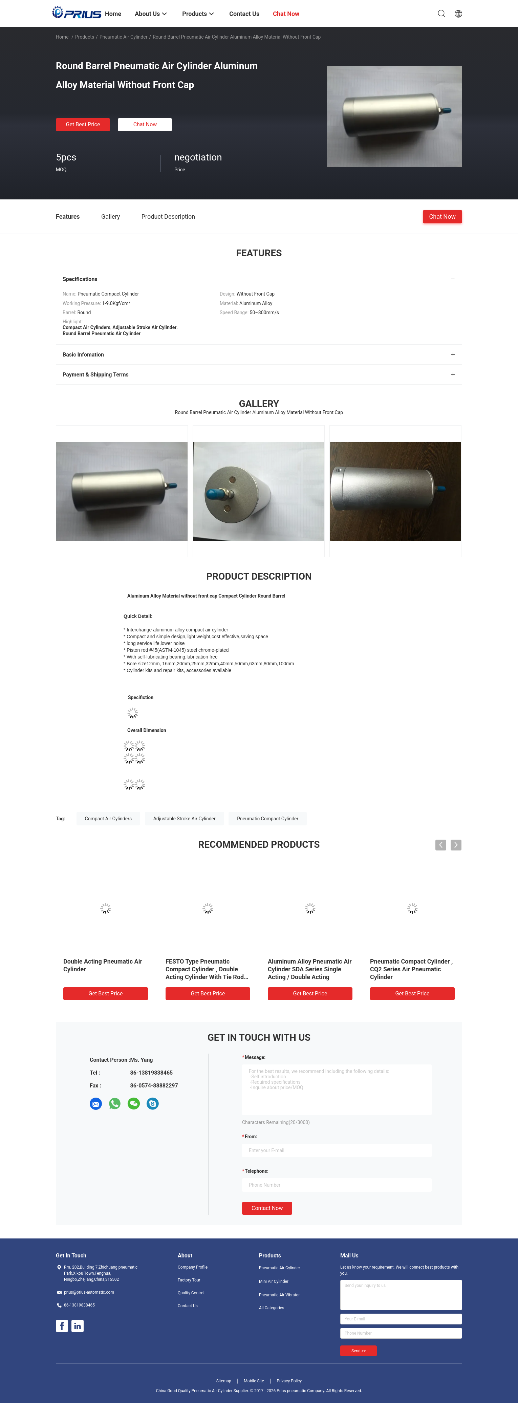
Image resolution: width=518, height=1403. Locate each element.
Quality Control (191, 1293)
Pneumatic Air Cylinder (123, 37)
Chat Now (145, 124)
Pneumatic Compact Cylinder (267, 818)
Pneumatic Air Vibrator (279, 1295)
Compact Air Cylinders (108, 818)
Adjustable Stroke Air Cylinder (184, 818)
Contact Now (267, 1208)
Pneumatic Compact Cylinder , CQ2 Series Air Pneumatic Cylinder (411, 969)
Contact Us (188, 1305)
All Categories (271, 1307)
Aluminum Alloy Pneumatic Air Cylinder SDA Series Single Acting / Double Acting (310, 969)
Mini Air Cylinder (273, 1281)
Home (62, 37)
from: (251, 1136)
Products (84, 37)
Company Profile (193, 1267)
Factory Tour (189, 1280)
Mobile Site (254, 1381)
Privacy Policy (289, 1381)
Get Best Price (83, 124)
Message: (255, 1057)
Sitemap (223, 1381)
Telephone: (256, 1171)
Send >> (358, 1350)
